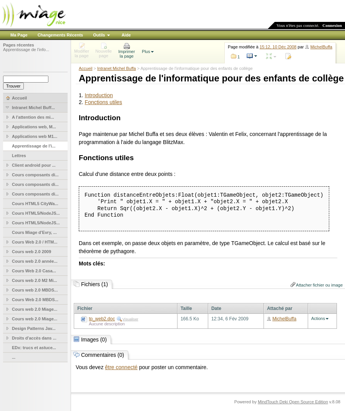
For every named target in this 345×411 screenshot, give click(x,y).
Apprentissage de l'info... (26, 49)
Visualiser (130, 319)
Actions (318, 318)
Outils (99, 35)
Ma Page (19, 35)
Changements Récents (60, 35)
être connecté (121, 367)
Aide (126, 35)
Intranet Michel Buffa (116, 68)
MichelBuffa (321, 47)
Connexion (332, 25)
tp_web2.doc (102, 319)
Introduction (99, 95)
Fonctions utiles (103, 102)
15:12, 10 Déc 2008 (278, 47)
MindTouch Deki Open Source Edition (293, 401)
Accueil (85, 68)
